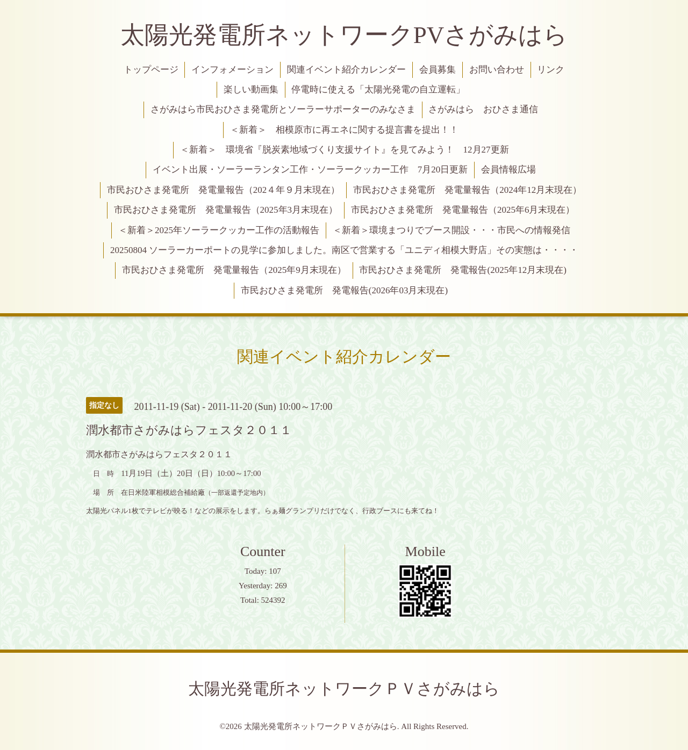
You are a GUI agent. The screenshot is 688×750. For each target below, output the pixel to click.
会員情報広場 (508, 169)
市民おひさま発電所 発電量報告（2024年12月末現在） (467, 190)
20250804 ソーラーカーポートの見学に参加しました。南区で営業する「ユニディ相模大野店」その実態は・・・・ (344, 250)
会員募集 (437, 69)
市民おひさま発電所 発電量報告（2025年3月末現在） (226, 210)
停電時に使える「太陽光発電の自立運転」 (378, 89)
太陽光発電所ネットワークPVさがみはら (344, 34)
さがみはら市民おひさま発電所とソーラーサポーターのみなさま (282, 109)
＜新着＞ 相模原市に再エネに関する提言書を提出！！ (344, 130)
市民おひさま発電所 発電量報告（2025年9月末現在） (234, 270)
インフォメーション (232, 69)
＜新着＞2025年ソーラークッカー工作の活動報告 (218, 230)
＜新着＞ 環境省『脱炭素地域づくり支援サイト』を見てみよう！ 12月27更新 (344, 150)
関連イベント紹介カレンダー (346, 69)
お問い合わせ (496, 69)
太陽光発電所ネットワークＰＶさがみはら (344, 688)
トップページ (151, 69)
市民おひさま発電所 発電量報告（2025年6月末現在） (463, 210)
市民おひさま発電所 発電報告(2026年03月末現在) (344, 290)
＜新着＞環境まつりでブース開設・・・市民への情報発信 (451, 230)
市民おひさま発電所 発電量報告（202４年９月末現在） (223, 190)
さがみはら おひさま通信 (483, 109)
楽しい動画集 (251, 89)
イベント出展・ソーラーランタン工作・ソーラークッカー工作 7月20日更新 (310, 169)
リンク (550, 69)
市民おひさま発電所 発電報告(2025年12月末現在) (462, 270)
